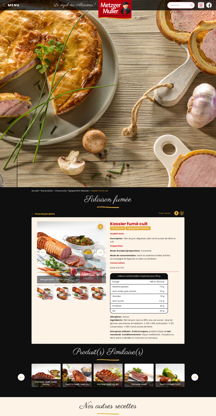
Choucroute (117, 228)
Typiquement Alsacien (138, 228)
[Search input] (180, 5)
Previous (42, 252)
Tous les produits (44, 213)
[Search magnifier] (191, 5)
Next (100, 252)
